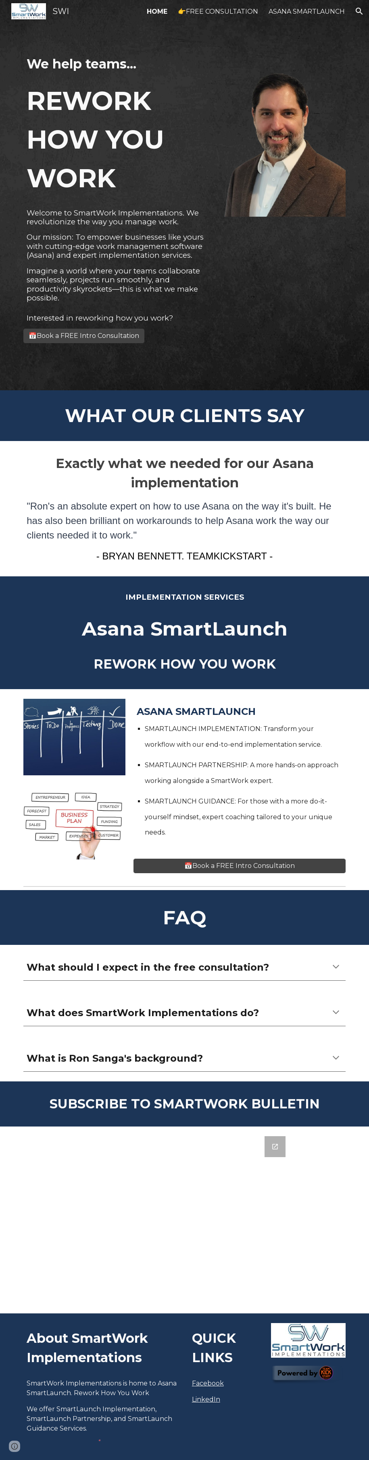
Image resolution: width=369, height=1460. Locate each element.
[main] (115, 126)
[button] (359, 11)
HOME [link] (157, 11)
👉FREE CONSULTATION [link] (218, 11)
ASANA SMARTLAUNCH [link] (307, 11)
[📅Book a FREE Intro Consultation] (84, 335)
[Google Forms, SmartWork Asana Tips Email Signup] (185, 1220)
